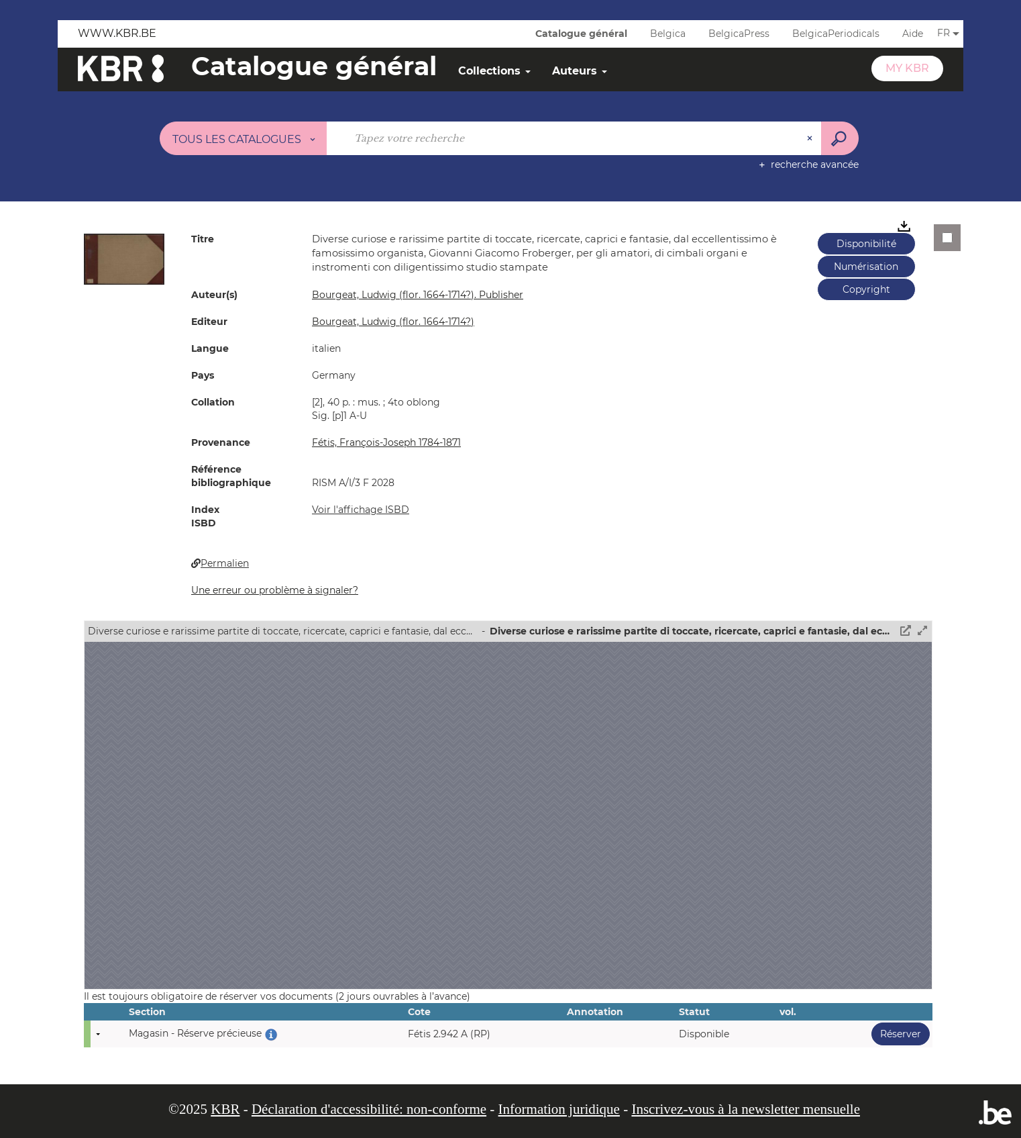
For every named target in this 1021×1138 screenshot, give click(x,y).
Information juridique (559, 1109)
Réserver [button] (896, 1033)
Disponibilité (866, 244)
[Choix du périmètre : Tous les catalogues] (243, 138)
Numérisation (866, 266)
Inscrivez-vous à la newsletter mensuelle (745, 1109)
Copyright (866, 289)
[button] (124, 258)
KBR (225, 1109)
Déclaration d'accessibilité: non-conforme (369, 1109)
